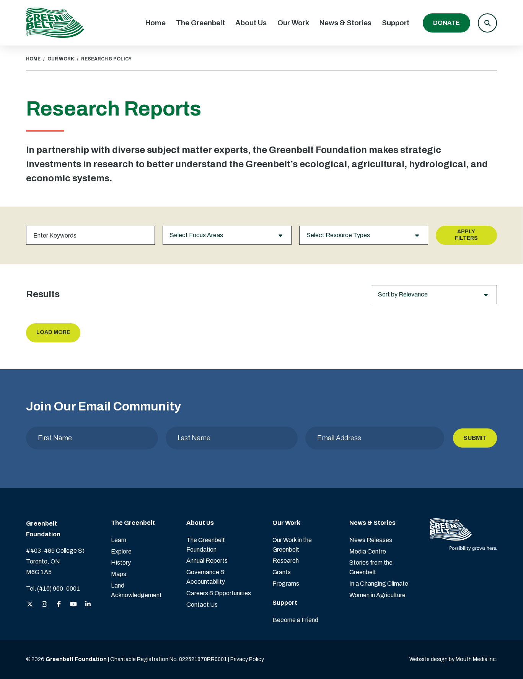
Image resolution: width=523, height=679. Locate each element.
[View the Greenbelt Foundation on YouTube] (73, 604)
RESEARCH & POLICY (106, 59)
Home (155, 23)
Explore (121, 551)
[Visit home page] (55, 23)
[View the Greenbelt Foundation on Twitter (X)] (30, 604)
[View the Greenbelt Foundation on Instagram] (44, 604)
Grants (281, 572)
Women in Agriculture (377, 595)
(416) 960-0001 (58, 588)
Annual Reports (207, 560)
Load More (53, 332)
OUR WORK (60, 59)
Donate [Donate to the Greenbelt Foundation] (446, 23)
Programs (285, 583)
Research (285, 560)
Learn (118, 540)
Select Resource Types (363, 235)
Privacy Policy (247, 659)
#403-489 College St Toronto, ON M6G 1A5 (55, 561)
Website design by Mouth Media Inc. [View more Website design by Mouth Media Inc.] (453, 659)
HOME (33, 59)
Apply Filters (466, 235)
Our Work (293, 23)
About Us (251, 23)
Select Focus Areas (227, 235)
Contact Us (202, 604)
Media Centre (367, 551)
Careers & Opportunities (218, 593)
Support (395, 23)
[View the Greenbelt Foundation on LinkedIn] (88, 604)
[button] (487, 23)
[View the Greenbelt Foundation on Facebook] (59, 604)
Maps (118, 574)
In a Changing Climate (378, 583)
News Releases (370, 540)
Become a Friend (295, 620)
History (121, 562)
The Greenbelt (200, 23)
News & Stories (345, 23)
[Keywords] (90, 235)
